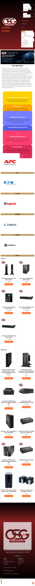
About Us (25, 33)
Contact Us (25, 34)
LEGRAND (17, 214)
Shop (23, 37)
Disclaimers (20, 562)
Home (23, 31)
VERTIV (17, 255)
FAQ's (19, 564)
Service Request (25, 43)
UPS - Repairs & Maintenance (9, 561)
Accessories (27, 16)
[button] (2, 57)
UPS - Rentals (6, 562)
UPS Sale (5, 559)
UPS (24, 39)
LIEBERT (17, 235)
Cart (22, 46)
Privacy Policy (21, 561)
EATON (17, 193)
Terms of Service (21, 559)
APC (17, 173)
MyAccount (24, 45)
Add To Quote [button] (8, 284)
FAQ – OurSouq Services (27, 8)
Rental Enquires (25, 42)
